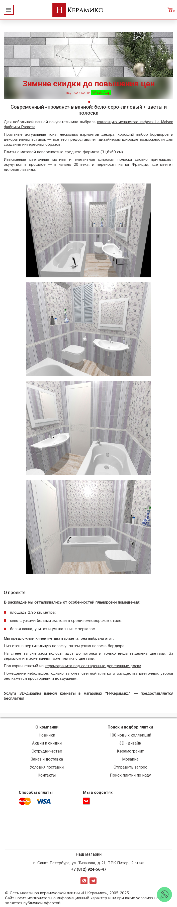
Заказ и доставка (47, 759)
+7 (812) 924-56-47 (88, 869)
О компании (46, 727)
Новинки (47, 735)
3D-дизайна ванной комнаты (47, 693)
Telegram (93, 880)
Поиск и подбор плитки (130, 727)
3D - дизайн (130, 743)
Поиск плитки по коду (130, 775)
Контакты (47, 775)
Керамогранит (130, 751)
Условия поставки (47, 767)
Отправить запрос (130, 767)
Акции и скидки (47, 743)
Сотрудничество (47, 751)
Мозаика (130, 759)
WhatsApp (83, 880)
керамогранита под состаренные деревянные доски (93, 666)
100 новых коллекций (130, 735)
